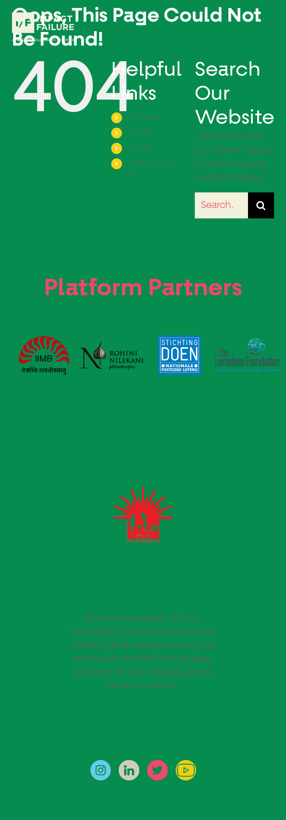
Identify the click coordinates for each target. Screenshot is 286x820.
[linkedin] (129, 765)
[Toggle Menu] (268, 27)
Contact (139, 148)
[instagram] (100, 765)
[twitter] (157, 765)
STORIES (138, 133)
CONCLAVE (143, 117)
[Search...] (221, 205)
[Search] (261, 205)
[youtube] (186, 765)
